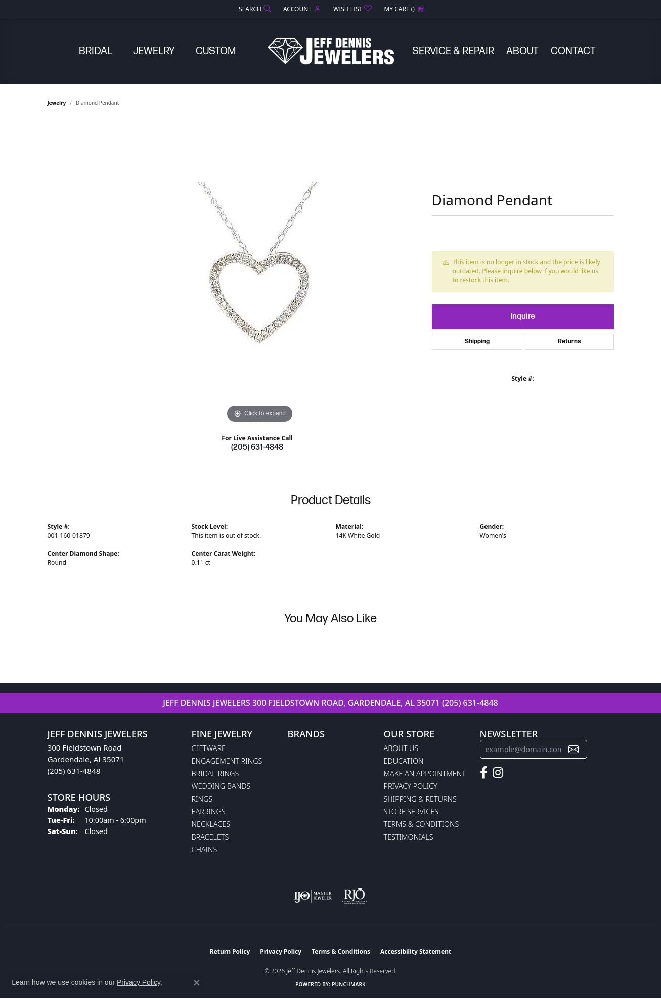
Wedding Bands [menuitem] (221, 786)
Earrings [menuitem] (209, 811)
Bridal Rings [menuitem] (215, 773)
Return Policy (230, 951)
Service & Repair (453, 51)
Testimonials (408, 837)
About (522, 51)
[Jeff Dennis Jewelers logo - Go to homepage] (331, 51)
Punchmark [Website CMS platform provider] (349, 984)
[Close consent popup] (197, 983)
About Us (401, 748)
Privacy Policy (410, 786)
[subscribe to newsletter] (573, 749)
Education (404, 761)
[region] (260, 274)
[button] (254, 9)
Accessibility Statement (415, 951)
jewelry (57, 102)
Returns (569, 341)
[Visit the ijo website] (313, 896)
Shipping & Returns (420, 799)
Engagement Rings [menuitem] (227, 761)
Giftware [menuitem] (209, 748)
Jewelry (154, 51)
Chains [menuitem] (204, 849)
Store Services (411, 811)
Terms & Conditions (421, 824)
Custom (216, 51)
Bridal (95, 51)
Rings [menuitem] (202, 799)
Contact (573, 51)
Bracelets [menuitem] (210, 837)
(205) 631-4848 (257, 447)
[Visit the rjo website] (354, 896)
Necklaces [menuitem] (211, 824)
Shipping (477, 341)
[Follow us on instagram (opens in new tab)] (498, 773)
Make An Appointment (425, 773)
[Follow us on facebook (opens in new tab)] (484, 773)
